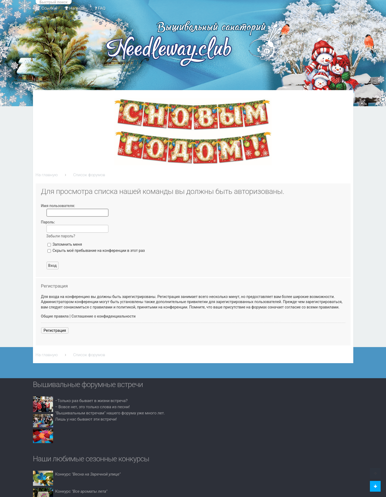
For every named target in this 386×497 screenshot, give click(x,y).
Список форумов (89, 174)
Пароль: (48, 222)
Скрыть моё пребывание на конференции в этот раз (96, 250)
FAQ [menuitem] (100, 8)
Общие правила (55, 316)
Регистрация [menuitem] (309, 8)
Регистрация (55, 330)
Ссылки (49, 8)
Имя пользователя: (58, 206)
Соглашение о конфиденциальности (104, 316)
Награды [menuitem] (76, 8)
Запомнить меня (64, 244)
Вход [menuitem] (343, 8)
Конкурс (88, 474)
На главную (47, 174)
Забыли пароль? (60, 236)
